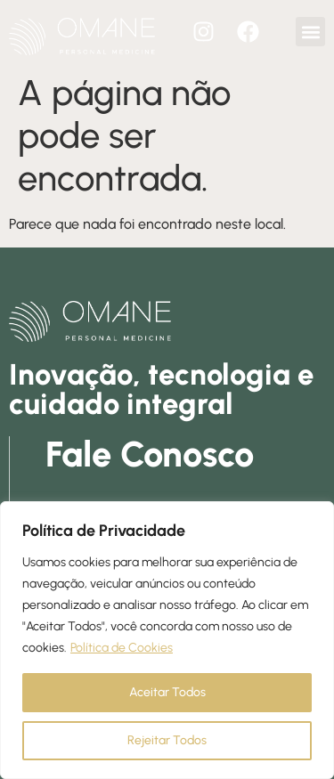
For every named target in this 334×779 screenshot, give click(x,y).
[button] (310, 31)
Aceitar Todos (167, 692)
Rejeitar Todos (167, 740)
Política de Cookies (121, 647)
